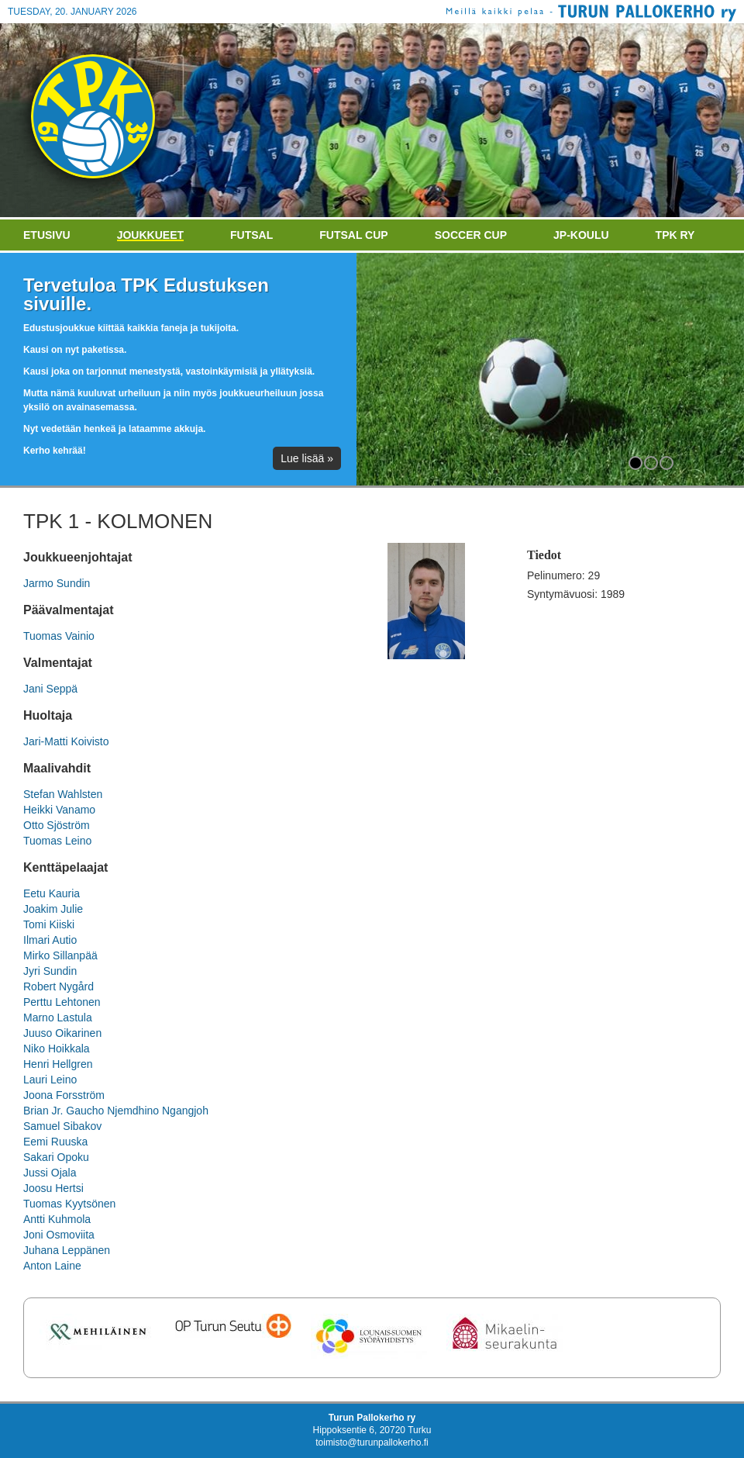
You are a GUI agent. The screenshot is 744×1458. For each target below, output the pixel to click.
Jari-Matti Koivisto (65, 741)
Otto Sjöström (56, 825)
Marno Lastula (57, 1017)
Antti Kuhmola (57, 1219)
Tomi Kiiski (48, 924)
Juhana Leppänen (66, 1250)
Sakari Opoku (56, 1157)
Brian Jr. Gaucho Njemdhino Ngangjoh (115, 1110)
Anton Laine (52, 1265)
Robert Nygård (58, 986)
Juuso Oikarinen (62, 1033)
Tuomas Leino (57, 840)
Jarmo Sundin (56, 583)
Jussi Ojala (49, 1172)
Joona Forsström (64, 1095)
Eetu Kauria (51, 893)
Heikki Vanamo (59, 809)
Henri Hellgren (57, 1064)
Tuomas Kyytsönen (69, 1203)
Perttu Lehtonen (62, 1002)
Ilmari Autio (50, 940)
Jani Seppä (50, 688)
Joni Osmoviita (59, 1234)
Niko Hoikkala (56, 1048)
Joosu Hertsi (53, 1188)
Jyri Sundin (50, 971)
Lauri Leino (50, 1079)
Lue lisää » (307, 458)
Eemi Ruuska (55, 1141)
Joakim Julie (53, 909)
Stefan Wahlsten (62, 794)
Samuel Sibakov (62, 1126)
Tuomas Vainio (59, 636)
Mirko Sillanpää (60, 955)
